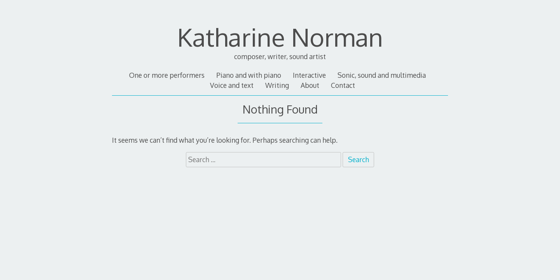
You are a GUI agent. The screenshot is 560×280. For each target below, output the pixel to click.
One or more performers (167, 75)
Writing (277, 85)
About (310, 85)
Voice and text (232, 85)
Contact (343, 85)
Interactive (309, 75)
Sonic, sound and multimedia (382, 75)
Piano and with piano (248, 75)
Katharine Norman (280, 36)
